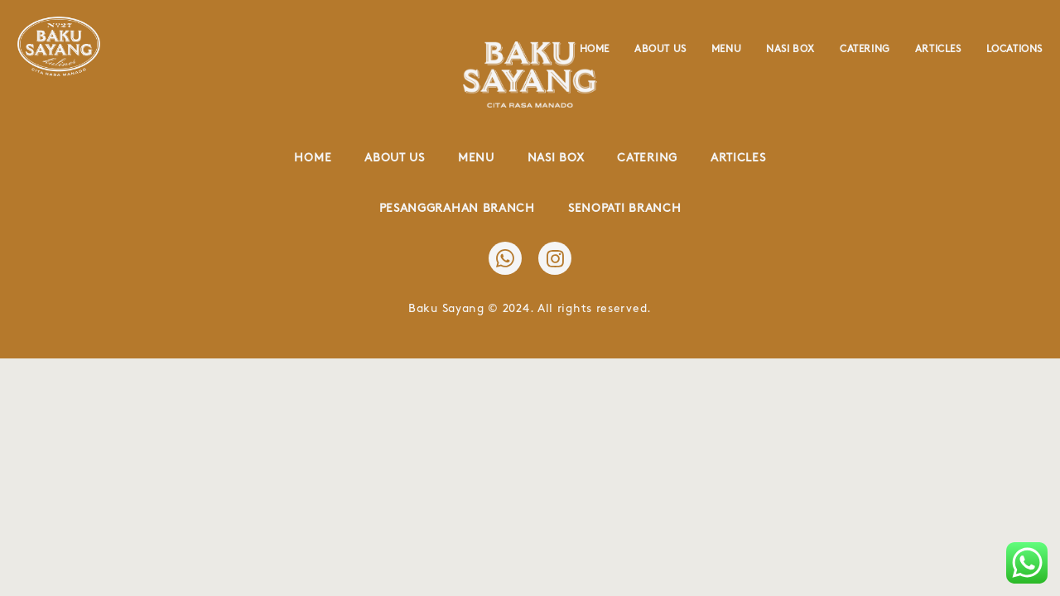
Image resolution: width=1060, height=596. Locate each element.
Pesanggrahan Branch (457, 208)
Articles (938, 49)
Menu (726, 49)
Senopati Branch (625, 208)
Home (595, 49)
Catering (865, 49)
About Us (660, 49)
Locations (1014, 49)
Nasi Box (790, 49)
